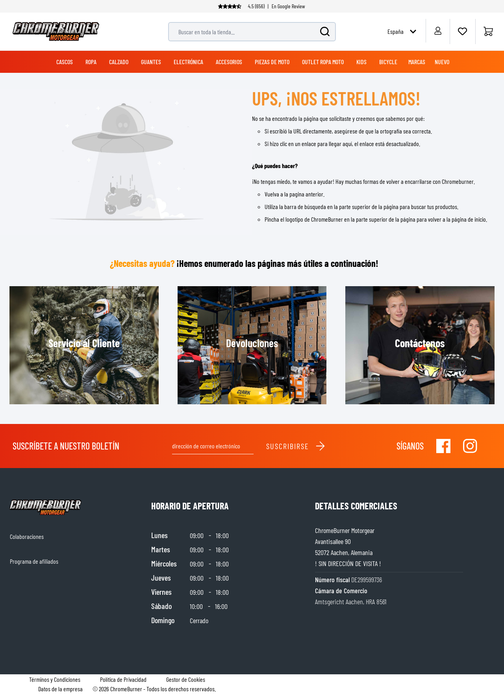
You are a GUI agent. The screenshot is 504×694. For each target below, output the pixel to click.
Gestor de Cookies (185, 679)
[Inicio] (488, 31)
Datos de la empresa (60, 688)
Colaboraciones (27, 536)
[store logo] (56, 31)
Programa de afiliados (34, 561)
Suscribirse (296, 446)
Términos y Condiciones (54, 679)
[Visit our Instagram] (470, 446)
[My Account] (438, 31)
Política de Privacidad (123, 679)
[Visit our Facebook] (443, 446)
